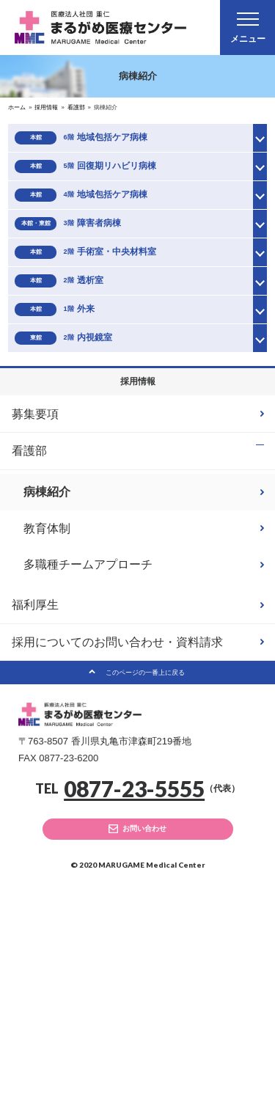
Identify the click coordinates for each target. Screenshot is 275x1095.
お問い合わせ (148, 1026)
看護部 (29, 627)
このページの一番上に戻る (145, 859)
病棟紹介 (46, 670)
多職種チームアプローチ (88, 743)
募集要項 (35, 590)
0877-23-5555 (134, 981)
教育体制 (46, 706)
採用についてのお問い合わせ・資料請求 (117, 822)
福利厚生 (35, 785)
